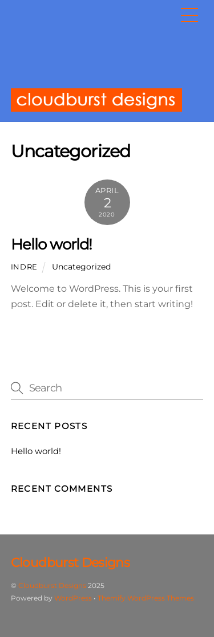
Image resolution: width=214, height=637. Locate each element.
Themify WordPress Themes (146, 598)
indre (24, 266)
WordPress (73, 598)
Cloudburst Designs (52, 585)
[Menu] (189, 15)
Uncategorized (81, 267)
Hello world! (51, 244)
